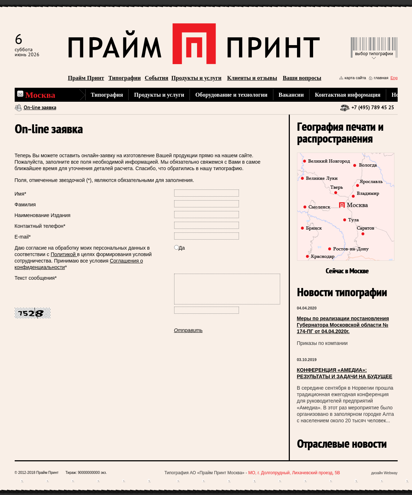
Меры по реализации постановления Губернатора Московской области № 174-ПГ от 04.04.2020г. (343, 325)
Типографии (125, 78)
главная (381, 78)
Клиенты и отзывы (252, 78)
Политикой (64, 254)
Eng (394, 78)
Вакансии (291, 95)
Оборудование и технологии (231, 95)
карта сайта (355, 78)
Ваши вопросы (302, 78)
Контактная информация (347, 95)
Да (179, 248)
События (156, 78)
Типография (107, 95)
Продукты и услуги (196, 78)
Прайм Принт (86, 78)
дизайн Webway (384, 473)
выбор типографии (374, 54)
